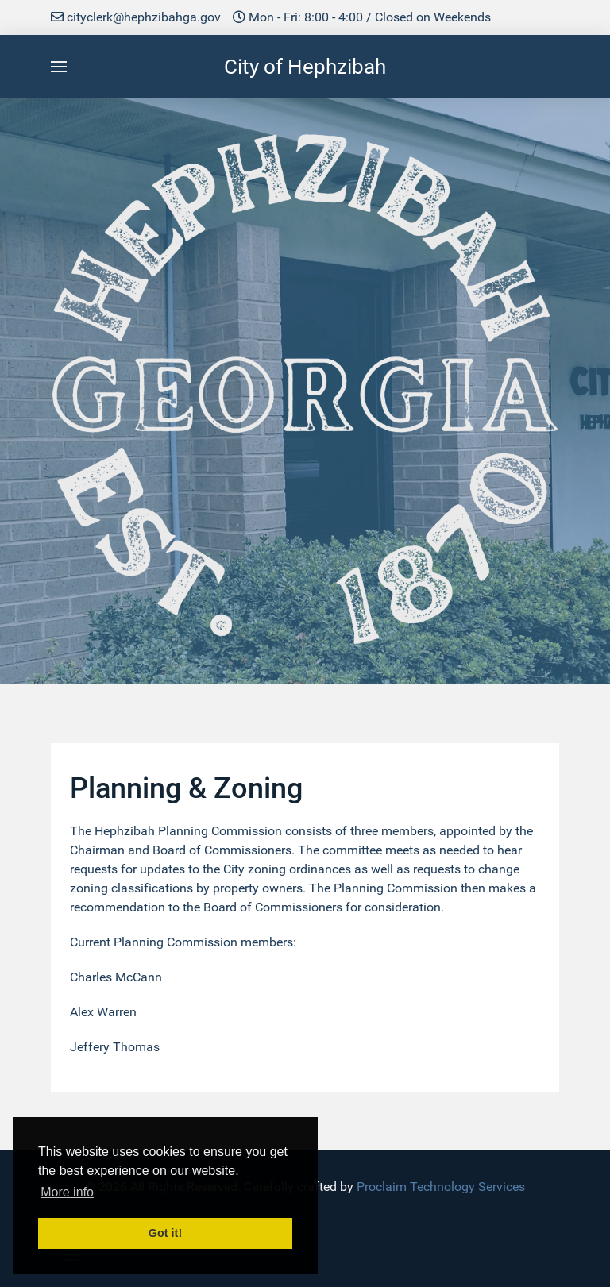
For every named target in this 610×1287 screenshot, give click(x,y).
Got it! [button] (165, 1233)
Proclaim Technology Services (441, 1186)
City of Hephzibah (305, 67)
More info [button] (67, 1192)
